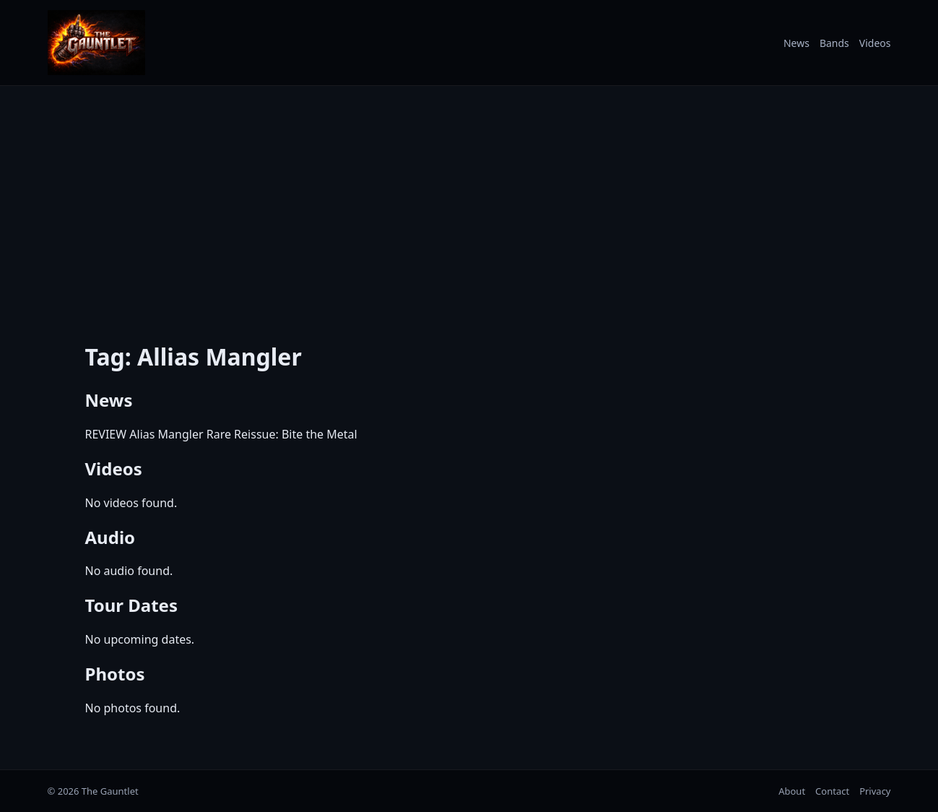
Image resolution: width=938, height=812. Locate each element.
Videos (875, 43)
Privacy (874, 791)
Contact (832, 791)
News (796, 43)
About (791, 791)
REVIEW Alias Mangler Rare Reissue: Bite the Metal (221, 434)
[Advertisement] (469, 204)
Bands (834, 43)
